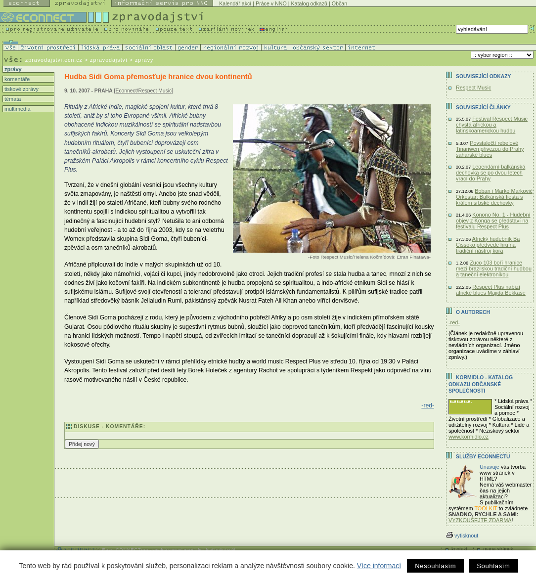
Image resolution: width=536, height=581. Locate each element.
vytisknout (462, 535)
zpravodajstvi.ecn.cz (54, 60)
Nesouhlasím (435, 566)
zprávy (12, 69)
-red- (427, 405)
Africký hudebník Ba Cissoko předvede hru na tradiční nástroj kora (488, 245)
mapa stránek (498, 549)
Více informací (379, 566)
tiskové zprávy (21, 89)
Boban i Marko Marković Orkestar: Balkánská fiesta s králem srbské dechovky (494, 197)
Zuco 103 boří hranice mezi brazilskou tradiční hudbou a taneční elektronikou (494, 268)
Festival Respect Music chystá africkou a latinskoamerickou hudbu (492, 125)
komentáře (16, 79)
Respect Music (473, 87)
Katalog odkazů (309, 3)
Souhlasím (493, 566)
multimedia (17, 109)
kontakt (459, 549)
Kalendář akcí (235, 3)
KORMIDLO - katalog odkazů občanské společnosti (480, 384)
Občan (339, 3)
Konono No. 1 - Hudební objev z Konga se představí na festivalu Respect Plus (493, 220)
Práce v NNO (271, 3)
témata (12, 99)
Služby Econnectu (483, 456)
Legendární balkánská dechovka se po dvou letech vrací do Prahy (490, 172)
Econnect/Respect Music (144, 90)
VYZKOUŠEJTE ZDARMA (480, 520)
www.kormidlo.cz (468, 437)
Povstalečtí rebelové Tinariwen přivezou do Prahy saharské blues (490, 149)
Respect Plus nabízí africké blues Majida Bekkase (491, 290)
